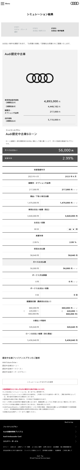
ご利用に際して (67, 450)
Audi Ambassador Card (12, 436)
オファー (6, 447)
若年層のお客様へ (48, 450)
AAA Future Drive (9, 362)
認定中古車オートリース (11, 369)
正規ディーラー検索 (24, 447)
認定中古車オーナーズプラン (13, 372)
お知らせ (13, 447)
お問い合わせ (47, 447)
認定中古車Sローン (9, 366)
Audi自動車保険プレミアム (13, 432)
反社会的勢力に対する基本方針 (13, 450)
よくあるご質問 (36, 447)
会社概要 (56, 447)
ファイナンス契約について (32, 450)
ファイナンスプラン (10, 427)
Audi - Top (40, 456)
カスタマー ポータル (10, 441)
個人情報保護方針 (65, 447)
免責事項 (58, 450)
